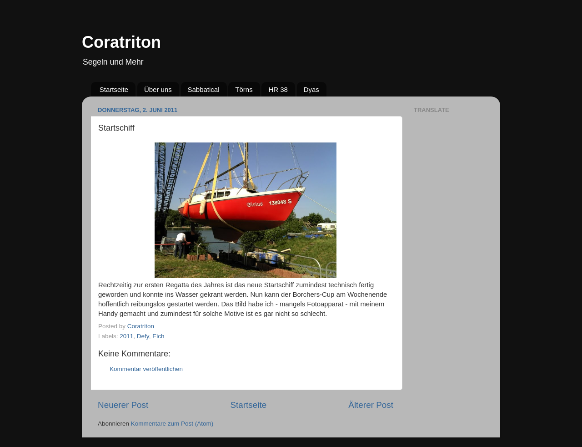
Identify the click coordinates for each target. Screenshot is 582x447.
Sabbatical (204, 89)
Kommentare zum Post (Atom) (172, 423)
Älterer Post (370, 405)
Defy (143, 336)
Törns (243, 89)
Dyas (311, 89)
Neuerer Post (123, 405)
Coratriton (121, 42)
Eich (158, 336)
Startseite (114, 89)
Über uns (158, 89)
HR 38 (278, 89)
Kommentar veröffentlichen (146, 369)
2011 (126, 336)
